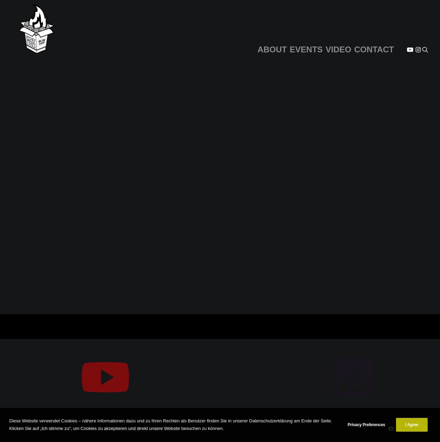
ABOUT (272, 49)
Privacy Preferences (366, 424)
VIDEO (338, 49)
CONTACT (374, 49)
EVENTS (306, 49)
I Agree (411, 424)
